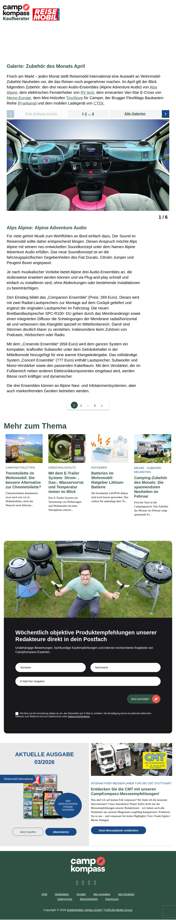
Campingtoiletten (20, 468)
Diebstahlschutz (62, 468)
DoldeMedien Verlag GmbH (84, 910)
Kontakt (81, 894)
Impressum (112, 899)
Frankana (27, 103)
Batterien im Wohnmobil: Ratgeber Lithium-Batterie (107, 480)
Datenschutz (64, 899)
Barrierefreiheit (89, 899)
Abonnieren (61, 832)
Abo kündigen (126, 894)
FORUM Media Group (118, 910)
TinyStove (74, 98)
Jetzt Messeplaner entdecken (119, 831)
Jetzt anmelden (140, 699)
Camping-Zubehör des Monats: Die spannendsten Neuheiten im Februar (150, 487)
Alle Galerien (134, 114)
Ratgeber (99, 468)
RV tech (87, 93)
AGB (44, 894)
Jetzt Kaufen (28, 832)
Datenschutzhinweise (78, 717)
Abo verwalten (101, 894)
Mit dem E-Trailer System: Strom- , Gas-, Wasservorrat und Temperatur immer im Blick (65, 482)
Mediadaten (62, 894)
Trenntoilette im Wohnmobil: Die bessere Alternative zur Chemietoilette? (23, 480)
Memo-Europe (19, 98)
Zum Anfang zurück (41, 114)
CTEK (99, 103)
